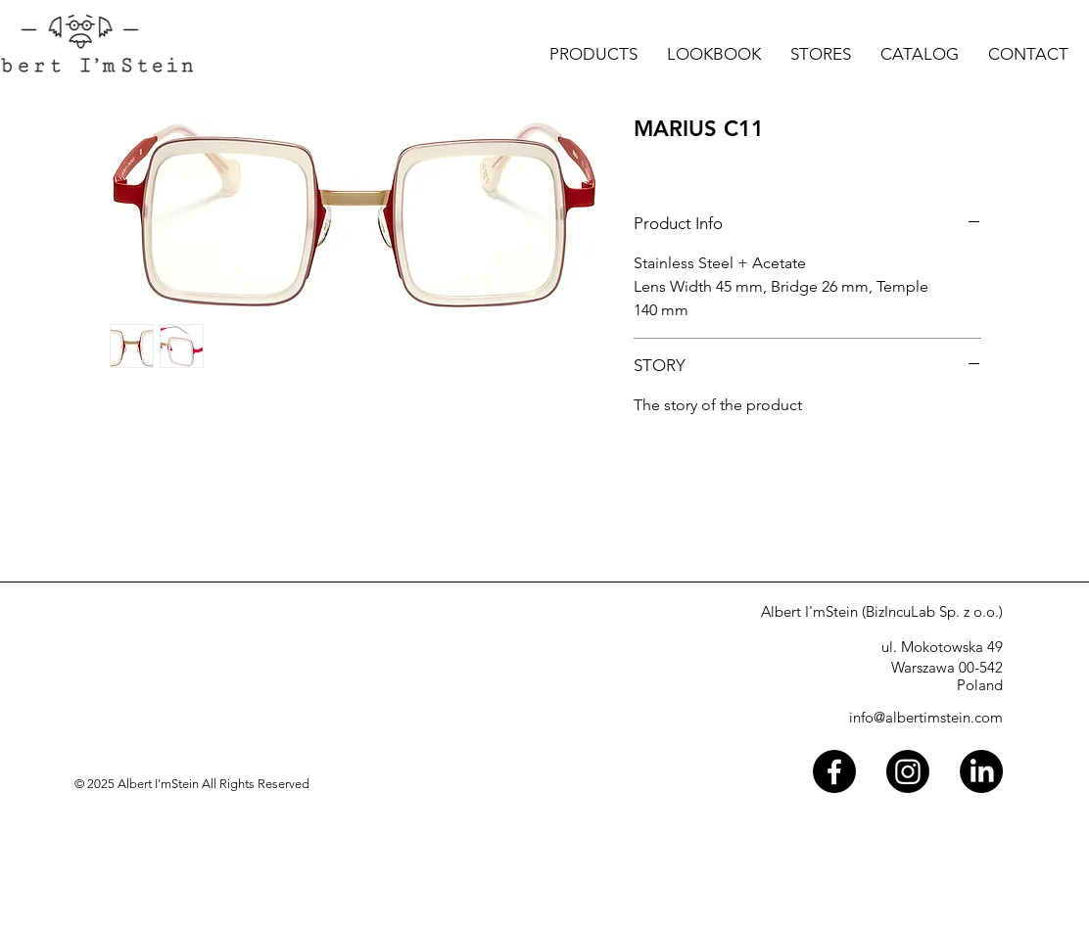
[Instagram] (907, 771)
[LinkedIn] (981, 771)
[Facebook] (834, 771)
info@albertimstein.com (926, 717)
